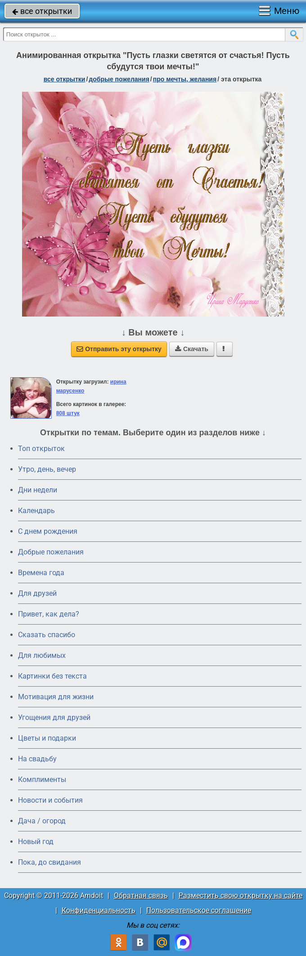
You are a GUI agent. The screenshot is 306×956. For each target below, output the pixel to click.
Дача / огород (42, 821)
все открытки (42, 11)
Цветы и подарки (47, 738)
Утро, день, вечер (47, 469)
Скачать (191, 349)
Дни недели (37, 490)
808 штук (68, 413)
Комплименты (42, 779)
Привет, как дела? (48, 614)
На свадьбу (37, 759)
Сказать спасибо (46, 634)
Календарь (36, 510)
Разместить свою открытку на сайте (240, 895)
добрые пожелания (119, 79)
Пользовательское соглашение (198, 910)
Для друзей (37, 593)
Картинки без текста (52, 676)
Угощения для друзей (54, 717)
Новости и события (50, 800)
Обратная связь (141, 895)
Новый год (36, 841)
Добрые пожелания (51, 552)
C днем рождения (47, 531)
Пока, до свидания (49, 862)
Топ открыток (41, 448)
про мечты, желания (184, 79)
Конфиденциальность (98, 910)
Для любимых (42, 655)
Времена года (41, 572)
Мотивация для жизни (56, 696)
